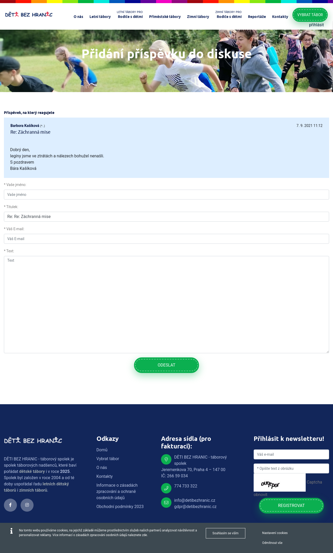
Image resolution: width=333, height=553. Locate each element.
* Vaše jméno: (15, 185)
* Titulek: (11, 207)
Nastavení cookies (275, 533)
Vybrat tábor (310, 15)
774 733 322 (185, 486)
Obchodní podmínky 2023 (120, 506)
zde (144, 535)
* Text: (9, 251)
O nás (102, 467)
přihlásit (316, 24)
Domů (102, 449)
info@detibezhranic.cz (194, 500)
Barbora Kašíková (24, 126)
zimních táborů (33, 490)
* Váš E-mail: (14, 229)
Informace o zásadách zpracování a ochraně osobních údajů (117, 491)
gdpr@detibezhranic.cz (195, 506)
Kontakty (105, 476)
